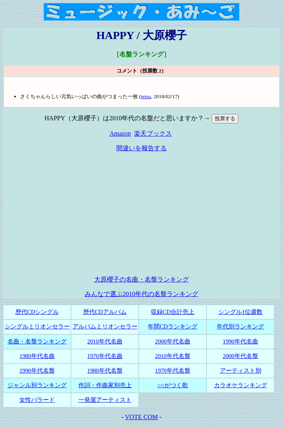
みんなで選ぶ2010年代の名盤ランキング (141, 294)
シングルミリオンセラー (37, 326)
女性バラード (37, 400)
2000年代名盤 (240, 356)
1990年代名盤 (36, 370)
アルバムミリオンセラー (105, 326)
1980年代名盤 (104, 370)
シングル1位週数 (240, 312)
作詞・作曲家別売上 (105, 385)
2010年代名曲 (104, 341)
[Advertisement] (143, 214)
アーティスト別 (240, 370)
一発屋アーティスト (105, 400)
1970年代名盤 (172, 370)
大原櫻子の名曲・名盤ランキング (141, 279)
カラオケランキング (240, 385)
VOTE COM (141, 417)
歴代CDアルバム (105, 312)
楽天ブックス (153, 133)
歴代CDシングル (37, 312)
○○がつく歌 (172, 385)
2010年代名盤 (172, 356)
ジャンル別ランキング (37, 385)
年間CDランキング (172, 326)
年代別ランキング (240, 326)
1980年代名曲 (36, 356)
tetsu (146, 96)
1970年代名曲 (104, 356)
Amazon (120, 133)
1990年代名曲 (240, 341)
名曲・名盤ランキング (37, 341)
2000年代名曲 (172, 341)
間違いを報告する (141, 148)
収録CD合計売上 (172, 312)
